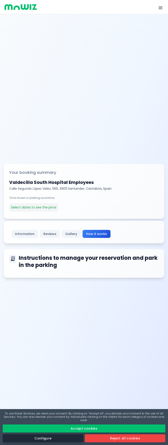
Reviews (49, 234)
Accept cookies (84, 428)
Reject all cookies (125, 438)
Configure (42, 438)
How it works (96, 234)
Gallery (71, 234)
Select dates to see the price (33, 207)
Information (24, 234)
